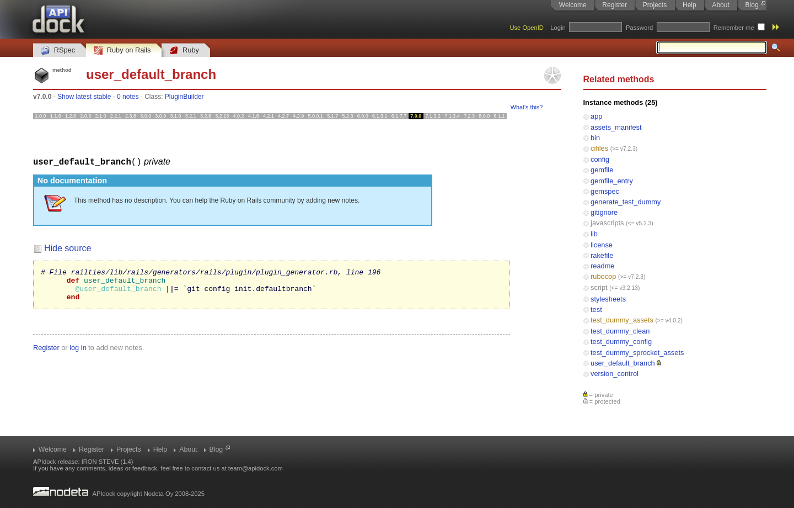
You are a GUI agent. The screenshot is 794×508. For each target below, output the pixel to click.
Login (557, 27)
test (596, 309)
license (602, 245)
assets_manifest (616, 127)
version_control (615, 373)
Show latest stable (84, 96)
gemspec (605, 191)
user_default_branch (623, 363)
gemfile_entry (612, 181)
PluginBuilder (184, 96)
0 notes (127, 96)
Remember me (733, 27)
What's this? (527, 107)
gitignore (604, 212)
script (599, 287)
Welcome (573, 5)
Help (689, 5)
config (600, 159)
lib (594, 234)
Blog (752, 5)
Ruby (184, 50)
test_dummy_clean (620, 331)
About (720, 5)
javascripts (607, 223)
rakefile (602, 255)
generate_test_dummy (626, 202)
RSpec (58, 50)
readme (602, 266)
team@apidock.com (255, 468)
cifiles (599, 148)
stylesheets (608, 299)
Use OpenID (526, 27)
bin (595, 138)
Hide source (67, 247)
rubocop (603, 276)
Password (639, 27)
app (596, 116)
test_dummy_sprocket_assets (637, 352)
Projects (655, 5)
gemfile (602, 170)
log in (78, 354)
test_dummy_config (621, 341)
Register (614, 5)
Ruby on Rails (122, 50)
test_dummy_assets (622, 320)
